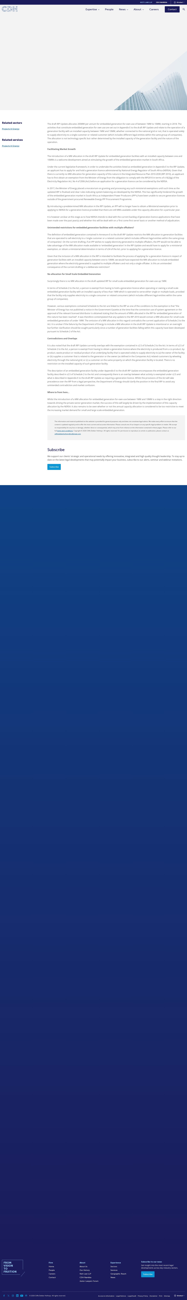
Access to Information (106, 1296)
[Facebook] (4, 1296)
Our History (85, 1270)
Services (114, 1270)
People (109, 9)
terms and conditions (65, 431)
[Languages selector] (179, 2)
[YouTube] (22, 1296)
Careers (154, 9)
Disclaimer (153, 1296)
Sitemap (167, 1296)
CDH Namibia (161, 2)
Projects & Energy (10, 129)
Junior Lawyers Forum (89, 1281)
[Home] (9, 9)
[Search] (184, 9)
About (137, 9)
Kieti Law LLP (146, 2)
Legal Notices (121, 1296)
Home (51, 1266)
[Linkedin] (17, 1296)
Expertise (91, 9)
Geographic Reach (118, 1274)
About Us (83, 1266)
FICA (160, 1296)
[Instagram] (13, 1296)
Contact (52, 1277)
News (122, 9)
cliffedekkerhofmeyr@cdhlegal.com (68, 434)
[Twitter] (8, 1296)
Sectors (114, 1266)
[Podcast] (26, 1296)
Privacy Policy (143, 1296)
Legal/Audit (132, 1296)
